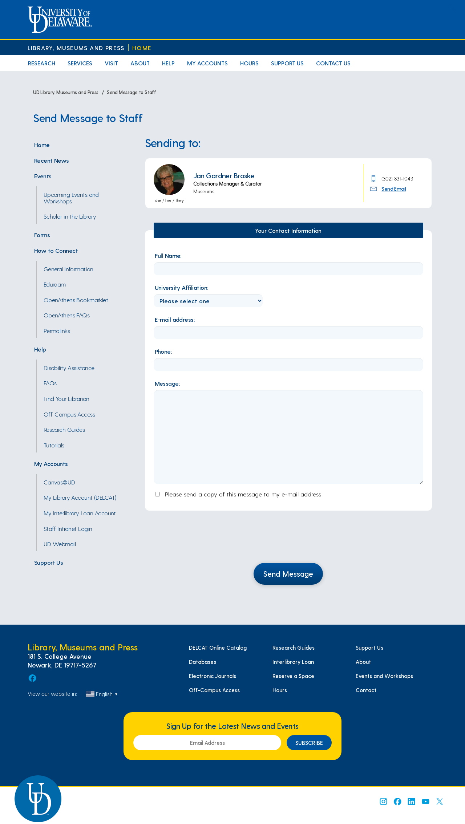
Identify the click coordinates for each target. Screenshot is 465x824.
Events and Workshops (384, 676)
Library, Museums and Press (76, 48)
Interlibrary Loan (293, 661)
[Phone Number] (374, 178)
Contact (366, 690)
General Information (68, 268)
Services (80, 63)
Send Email (393, 189)
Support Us (287, 63)
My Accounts (207, 63)
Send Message (288, 573)
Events (43, 175)
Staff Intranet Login (68, 528)
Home (141, 48)
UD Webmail (60, 543)
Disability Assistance (69, 367)
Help (168, 63)
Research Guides (64, 429)
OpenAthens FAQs (67, 314)
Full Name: (168, 255)
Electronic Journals (212, 676)
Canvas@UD (59, 482)
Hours (249, 63)
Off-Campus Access (69, 414)
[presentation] (288, 541)
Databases (202, 661)
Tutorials (54, 444)
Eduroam (55, 284)
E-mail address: (175, 319)
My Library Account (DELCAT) (80, 497)
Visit (111, 63)
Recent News (51, 160)
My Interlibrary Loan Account (80, 512)
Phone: (163, 351)
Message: (167, 383)
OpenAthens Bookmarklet (76, 299)
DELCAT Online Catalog (218, 647)
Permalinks (57, 330)
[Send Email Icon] (374, 188)
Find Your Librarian (66, 398)
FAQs (50, 382)
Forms (42, 234)
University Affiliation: (181, 287)
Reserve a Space (293, 676)
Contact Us (333, 63)
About (140, 63)
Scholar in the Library (70, 216)
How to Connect (56, 250)
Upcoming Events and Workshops (71, 197)
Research (41, 63)
